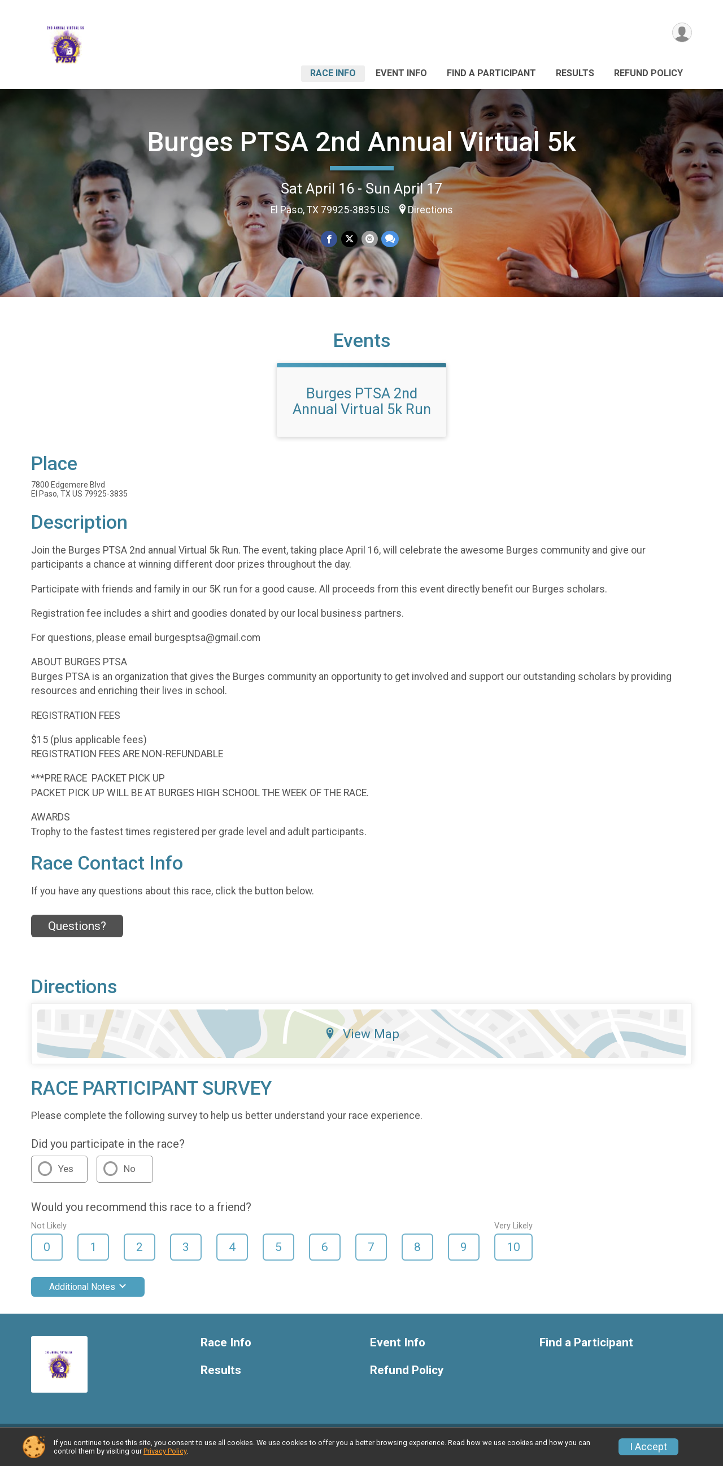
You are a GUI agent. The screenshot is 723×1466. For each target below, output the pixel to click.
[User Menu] (681, 33)
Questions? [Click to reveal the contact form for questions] (77, 933)
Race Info (333, 73)
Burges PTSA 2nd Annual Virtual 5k (361, 142)
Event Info (401, 73)
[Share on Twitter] (349, 239)
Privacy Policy (164, 1451)
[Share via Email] (369, 239)
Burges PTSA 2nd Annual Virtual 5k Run (362, 408)
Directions (430, 210)
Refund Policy (648, 73)
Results (575, 73)
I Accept (648, 1446)
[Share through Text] (389, 239)
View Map (361, 1040)
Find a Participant (491, 73)
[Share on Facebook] (329, 239)
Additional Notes (88, 1294)
